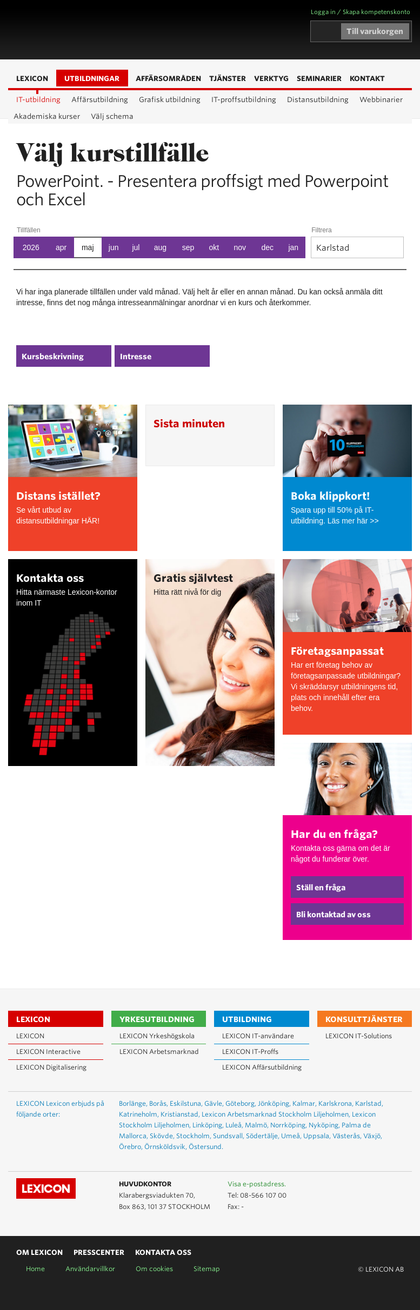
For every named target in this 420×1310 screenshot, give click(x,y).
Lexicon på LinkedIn (378, 1184)
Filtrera (321, 230)
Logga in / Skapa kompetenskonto (360, 12)
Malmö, (257, 1125)
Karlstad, (369, 1103)
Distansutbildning (318, 100)
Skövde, (162, 1136)
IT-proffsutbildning (243, 100)
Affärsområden (155, 30)
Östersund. (206, 1147)
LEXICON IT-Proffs (250, 1051)
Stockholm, (193, 1136)
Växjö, (372, 1136)
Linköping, (208, 1125)
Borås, (158, 1103)
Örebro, (131, 1147)
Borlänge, (133, 1103)
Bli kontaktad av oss (333, 914)
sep (188, 247)
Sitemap (207, 1269)
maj (88, 247)
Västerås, (347, 1136)
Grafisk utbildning (170, 100)
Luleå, (234, 1125)
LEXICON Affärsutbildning (262, 1067)
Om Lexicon (39, 1252)
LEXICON (71, 29)
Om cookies (154, 1269)
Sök (171, 30)
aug (160, 247)
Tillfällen (29, 230)
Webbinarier (381, 100)
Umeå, (291, 1136)
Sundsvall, (228, 1136)
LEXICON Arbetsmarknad (159, 1051)
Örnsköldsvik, (165, 1147)
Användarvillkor (90, 1269)
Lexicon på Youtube (363, 1184)
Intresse (135, 356)
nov (240, 247)
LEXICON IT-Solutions (358, 1036)
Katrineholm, (139, 1114)
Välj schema (112, 116)
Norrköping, (288, 1125)
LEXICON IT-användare (258, 1036)
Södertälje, (262, 1136)
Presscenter (99, 1252)
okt (214, 247)
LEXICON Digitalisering (51, 1067)
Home (35, 1269)
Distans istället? (58, 496)
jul (135, 247)
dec (268, 247)
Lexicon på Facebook (394, 1184)
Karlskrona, (336, 1103)
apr (61, 247)
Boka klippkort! (330, 496)
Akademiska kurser (47, 116)
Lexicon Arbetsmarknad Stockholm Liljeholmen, (276, 1114)
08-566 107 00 (263, 1195)
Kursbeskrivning (53, 356)
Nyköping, (324, 1125)
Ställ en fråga (320, 887)
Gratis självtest (193, 578)
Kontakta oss (50, 578)
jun (114, 247)
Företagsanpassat (337, 651)
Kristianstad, (180, 1114)
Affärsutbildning (99, 100)
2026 (31, 247)
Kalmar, (304, 1103)
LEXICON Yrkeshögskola (157, 1036)
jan (293, 247)
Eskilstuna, (186, 1103)
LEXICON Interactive (48, 1051)
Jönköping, (274, 1103)
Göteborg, (240, 1103)
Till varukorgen (374, 31)
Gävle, (214, 1103)
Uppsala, (317, 1136)
